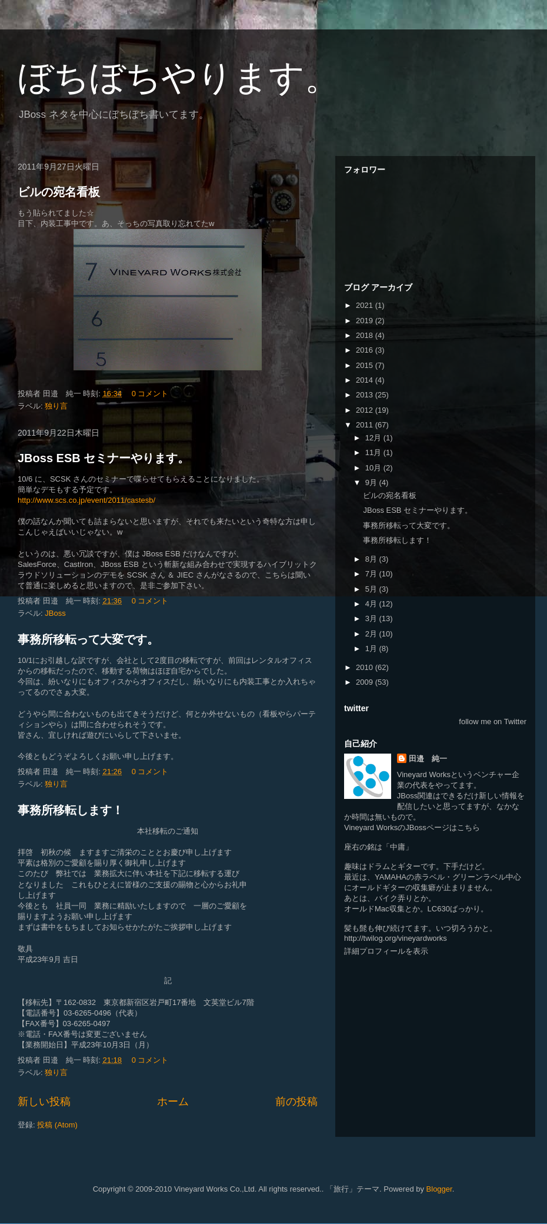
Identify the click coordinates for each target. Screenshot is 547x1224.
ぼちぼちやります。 (179, 77)
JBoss (55, 613)
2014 (365, 380)
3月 (372, 618)
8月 (372, 559)
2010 (365, 667)
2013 (365, 394)
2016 (365, 350)
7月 (372, 573)
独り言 (56, 406)
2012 (365, 410)
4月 (372, 603)
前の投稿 (296, 1101)
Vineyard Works (424, 774)
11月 (374, 452)
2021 (365, 305)
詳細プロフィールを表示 (386, 951)
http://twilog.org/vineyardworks (395, 938)
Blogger (439, 1189)
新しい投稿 (44, 1101)
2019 (365, 320)
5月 (372, 589)
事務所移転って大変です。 (88, 639)
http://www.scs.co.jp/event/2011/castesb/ (86, 500)
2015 (365, 365)
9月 (372, 482)
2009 (365, 682)
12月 (374, 437)
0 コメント (150, 393)
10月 (374, 467)
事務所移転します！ (71, 810)
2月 (372, 633)
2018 (365, 335)
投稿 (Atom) (57, 1124)
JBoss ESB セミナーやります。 (103, 458)
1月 (372, 648)
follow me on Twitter (492, 721)
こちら (468, 827)
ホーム (173, 1101)
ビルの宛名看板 (59, 191)
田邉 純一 (428, 758)
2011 (365, 424)
